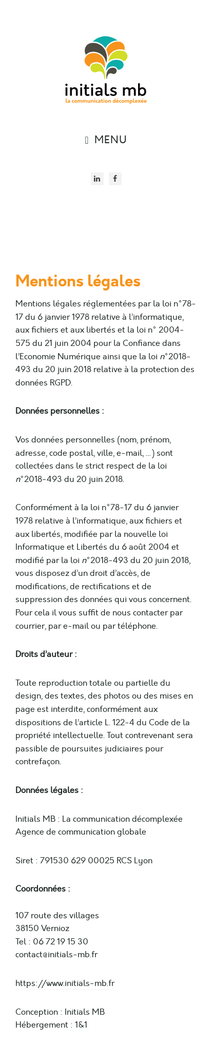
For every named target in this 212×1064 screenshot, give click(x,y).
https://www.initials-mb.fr (64, 983)
